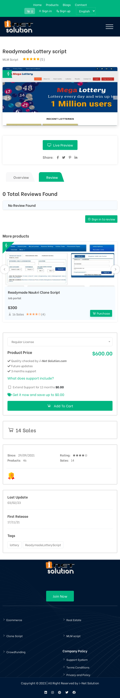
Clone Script (14, 636)
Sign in (45, 11)
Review (52, 177)
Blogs (67, 4)
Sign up (63, 11)
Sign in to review (101, 219)
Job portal (14, 298)
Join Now (60, 596)
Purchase (101, 313)
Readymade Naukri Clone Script (34, 292)
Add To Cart (60, 405)
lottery (14, 545)
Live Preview (60, 144)
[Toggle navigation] (109, 26)
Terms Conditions (77, 667)
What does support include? (30, 377)
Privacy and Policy (78, 675)
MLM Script (10, 59)
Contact (81, 4)
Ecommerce (14, 620)
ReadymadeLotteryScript (43, 545)
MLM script (73, 636)
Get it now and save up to (35, 394)
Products (52, 4)
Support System (77, 659)
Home (37, 4)
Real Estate (73, 620)
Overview (21, 177)
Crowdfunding (15, 652)
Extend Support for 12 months (38, 387)
